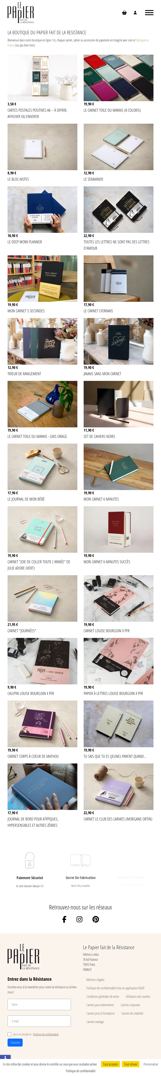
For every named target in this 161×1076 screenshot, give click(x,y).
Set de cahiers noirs (99, 436)
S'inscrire (15, 1042)
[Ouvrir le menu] (149, 12)
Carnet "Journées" (22, 630)
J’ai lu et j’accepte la (33, 1034)
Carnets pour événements (100, 1005)
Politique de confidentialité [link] (80, 1071)
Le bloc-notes (18, 179)
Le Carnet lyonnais (98, 310)
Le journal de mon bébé (26, 499)
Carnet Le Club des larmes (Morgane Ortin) (118, 819)
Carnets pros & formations (100, 1013)
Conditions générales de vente (102, 996)
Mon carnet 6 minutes (101, 499)
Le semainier (93, 179)
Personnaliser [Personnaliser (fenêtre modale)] (151, 1064)
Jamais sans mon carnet (102, 373)
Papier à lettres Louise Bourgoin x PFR (113, 693)
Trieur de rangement (24, 373)
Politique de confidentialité (45, 1034)
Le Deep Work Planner (25, 241)
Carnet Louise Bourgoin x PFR (107, 630)
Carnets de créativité (132, 1013)
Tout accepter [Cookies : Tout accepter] (110, 1064)
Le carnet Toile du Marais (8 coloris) (112, 110)
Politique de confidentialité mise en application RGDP (115, 988)
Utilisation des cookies (138, 996)
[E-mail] (39, 1021)
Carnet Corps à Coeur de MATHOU (33, 756)
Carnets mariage (95, 1021)
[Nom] (39, 1004)
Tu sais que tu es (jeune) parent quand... (115, 756)
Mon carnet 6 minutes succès (107, 561)
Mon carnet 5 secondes (26, 310)
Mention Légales (95, 979)
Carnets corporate (130, 1005)
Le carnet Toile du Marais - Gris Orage (37, 436)
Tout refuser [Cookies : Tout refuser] (130, 1064)
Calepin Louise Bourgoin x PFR (31, 693)
